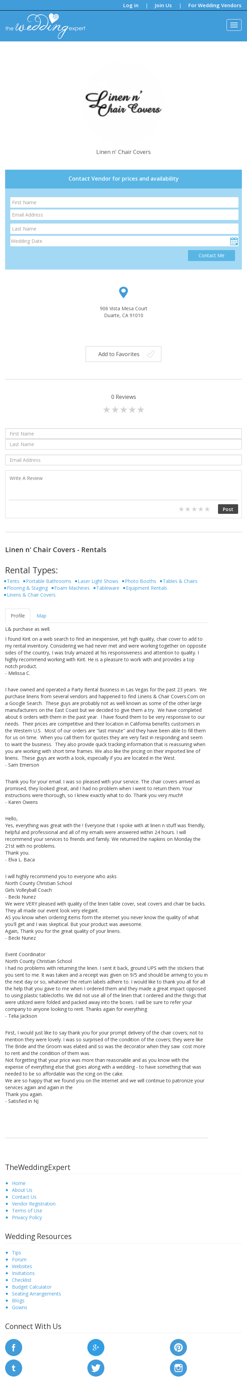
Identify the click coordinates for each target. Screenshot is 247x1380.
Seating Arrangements (36, 1293)
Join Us (163, 5)
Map (41, 615)
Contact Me (211, 255)
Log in (131, 5)
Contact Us (24, 1197)
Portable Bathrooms (48, 581)
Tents (13, 581)
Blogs (18, 1300)
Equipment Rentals (146, 588)
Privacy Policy (27, 1217)
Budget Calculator (32, 1287)
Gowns (19, 1307)
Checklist (21, 1280)
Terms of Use (27, 1210)
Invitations (23, 1273)
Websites (22, 1266)
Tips (16, 1252)
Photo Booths (140, 581)
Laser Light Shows (98, 581)
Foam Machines (72, 588)
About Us (22, 1190)
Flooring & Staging (27, 588)
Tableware (107, 588)
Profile (18, 615)
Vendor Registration (34, 1203)
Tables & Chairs (180, 581)
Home (19, 1183)
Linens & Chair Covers (31, 594)
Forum (19, 1259)
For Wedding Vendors (215, 5)
